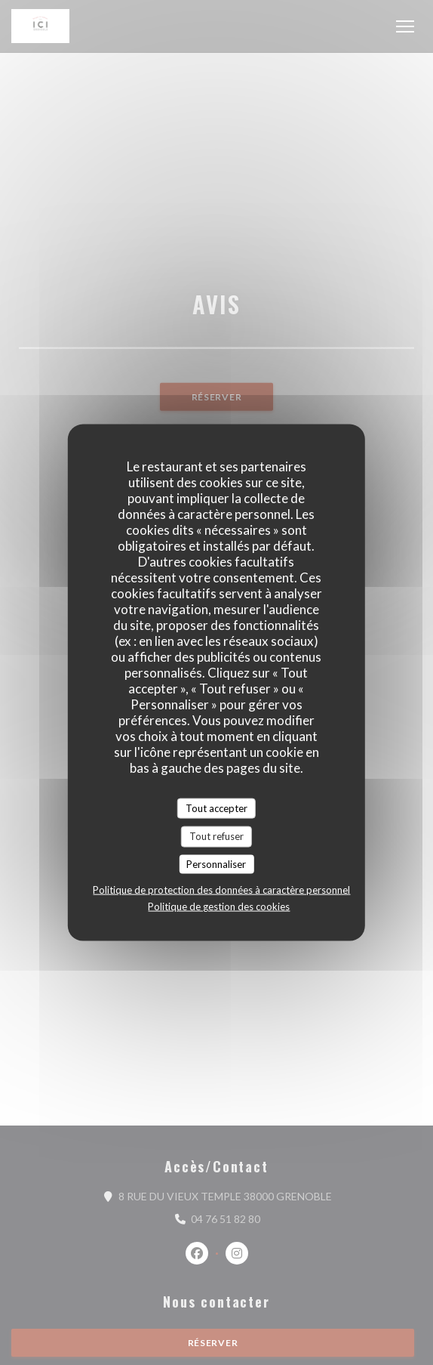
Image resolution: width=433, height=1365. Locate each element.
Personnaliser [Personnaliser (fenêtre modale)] (216, 863)
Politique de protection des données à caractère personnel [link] (221, 890)
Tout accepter (216, 807)
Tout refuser (216, 836)
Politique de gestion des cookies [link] (219, 906)
